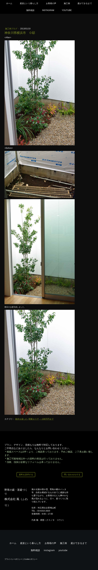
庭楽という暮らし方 (29, 3)
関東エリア (34, 419)
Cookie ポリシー (30, 559)
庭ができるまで (85, 3)
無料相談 (30, 10)
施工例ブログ (11, 29)
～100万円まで (47, 419)
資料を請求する (26, 474)
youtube (67, 10)
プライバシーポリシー (13, 559)
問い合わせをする (72, 474)
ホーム (9, 3)
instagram (48, 10)
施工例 (67, 3)
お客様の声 (51, 3)
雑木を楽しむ (21, 419)
